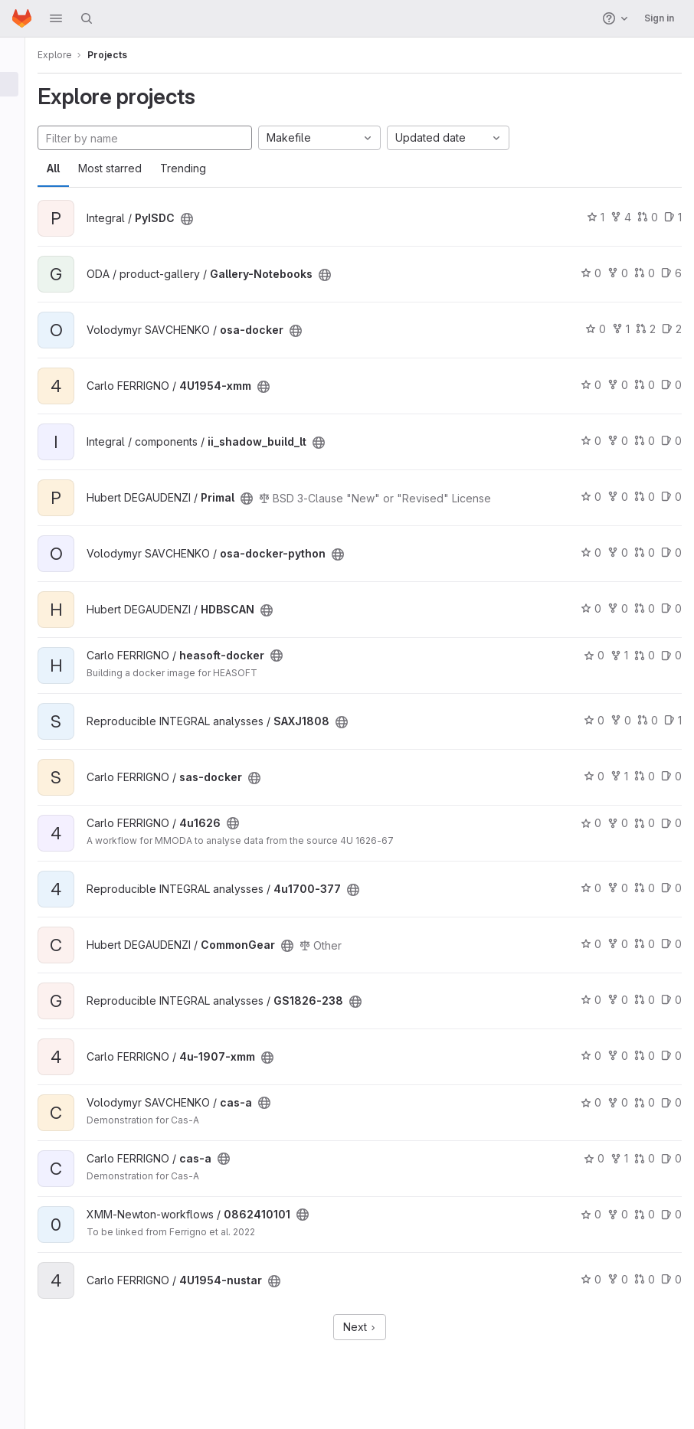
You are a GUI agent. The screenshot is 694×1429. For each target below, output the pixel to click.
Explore (72, 54)
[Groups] (21, 109)
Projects (125, 54)
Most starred (127, 168)
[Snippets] (21, 160)
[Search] (86, 18)
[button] (56, 18)
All (70, 168)
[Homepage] (22, 18)
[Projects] (21, 84)
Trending (201, 168)
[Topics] (21, 135)
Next (368, 1326)
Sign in (659, 18)
